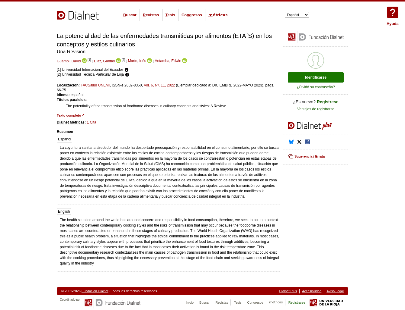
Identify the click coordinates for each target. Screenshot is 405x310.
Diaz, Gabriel (104, 61)
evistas (151, 15)
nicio (190, 302)
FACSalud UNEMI (95, 85)
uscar (130, 15)
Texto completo (69, 115)
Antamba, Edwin (168, 61)
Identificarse (315, 77)
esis (170, 15)
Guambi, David (69, 61)
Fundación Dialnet (95, 291)
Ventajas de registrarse (315, 109)
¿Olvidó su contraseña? (316, 87)
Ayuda (392, 12)
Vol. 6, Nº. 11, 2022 (159, 85)
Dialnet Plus (288, 291)
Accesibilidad (311, 291)
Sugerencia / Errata (309, 156)
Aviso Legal (335, 291)
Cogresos (192, 15)
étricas (218, 15)
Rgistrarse (296, 302)
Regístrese (328, 101)
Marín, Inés (137, 61)
